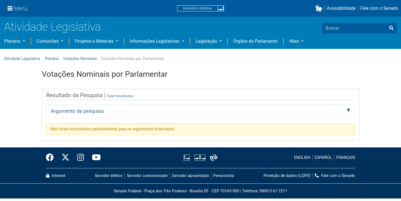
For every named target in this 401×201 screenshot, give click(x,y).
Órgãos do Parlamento (255, 41)
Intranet (55, 175)
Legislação (207, 41)
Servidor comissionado (147, 175)
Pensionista (223, 175)
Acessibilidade (341, 8)
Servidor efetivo (109, 175)
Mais (294, 41)
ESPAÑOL (323, 157)
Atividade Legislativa (52, 27)
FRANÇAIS (345, 157)
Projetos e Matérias (94, 41)
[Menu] (17, 8)
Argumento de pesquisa (77, 111)
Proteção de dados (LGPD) (287, 175)
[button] (319, 8)
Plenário (12, 41)
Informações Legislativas (155, 41)
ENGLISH (302, 157)
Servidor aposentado (190, 175)
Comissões (48, 41)
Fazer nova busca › (121, 96)
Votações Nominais (80, 58)
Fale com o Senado (379, 8)
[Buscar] (391, 28)
